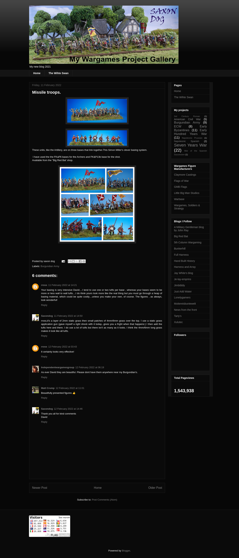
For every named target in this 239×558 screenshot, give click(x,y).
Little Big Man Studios (186, 192)
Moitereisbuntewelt (185, 303)
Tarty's (177, 315)
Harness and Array (185, 266)
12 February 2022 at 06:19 (89, 367)
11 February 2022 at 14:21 (62, 285)
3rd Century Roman (187, 116)
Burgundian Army (50, 266)
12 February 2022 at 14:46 (68, 408)
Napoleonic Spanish (186, 141)
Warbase (179, 199)
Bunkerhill (179, 248)
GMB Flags (180, 186)
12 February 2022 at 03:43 (62, 346)
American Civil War (187, 119)
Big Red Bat (181, 236)
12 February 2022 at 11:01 (70, 388)
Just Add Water (183, 291)
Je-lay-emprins (182, 279)
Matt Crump (48, 388)
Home (37, 73)
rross (44, 285)
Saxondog (47, 315)
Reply (44, 305)
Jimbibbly (179, 285)
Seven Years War (190, 145)
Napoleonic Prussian (192, 138)
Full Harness (181, 254)
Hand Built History (184, 260)
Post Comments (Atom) (104, 499)
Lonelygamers (182, 297)
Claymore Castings (185, 174)
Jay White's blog (183, 273)
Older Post (155, 487)
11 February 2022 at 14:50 (68, 315)
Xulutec (178, 322)
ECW (177, 126)
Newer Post (39, 487)
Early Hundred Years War (190, 132)
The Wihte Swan (59, 73)
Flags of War (181, 180)
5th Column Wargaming (187, 242)
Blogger (126, 550)
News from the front (185, 309)
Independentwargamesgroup (57, 367)
